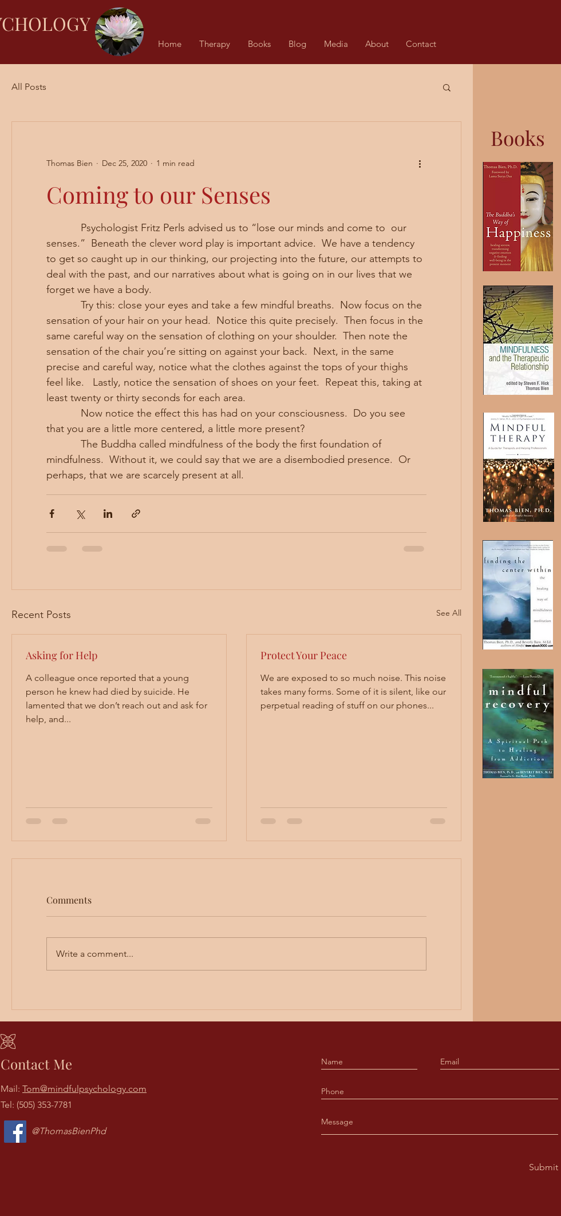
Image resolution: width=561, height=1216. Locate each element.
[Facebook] (15, 1131)
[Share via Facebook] (51, 513)
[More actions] (419, 163)
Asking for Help (61, 655)
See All (448, 613)
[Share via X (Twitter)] (79, 513)
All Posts (28, 86)
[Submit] (542, 1167)
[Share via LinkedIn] (107, 513)
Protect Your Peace (303, 655)
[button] (446, 87)
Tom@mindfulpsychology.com (84, 1088)
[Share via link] (136, 513)
